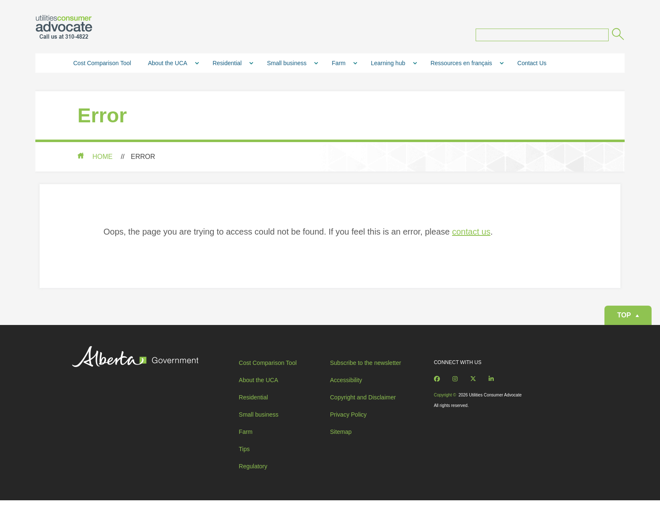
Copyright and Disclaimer (363, 407)
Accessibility (346, 390)
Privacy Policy (348, 425)
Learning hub (388, 65)
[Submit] (617, 37)
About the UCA (167, 65)
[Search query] (542, 37)
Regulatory (253, 476)
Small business (286, 65)
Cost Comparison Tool (102, 65)
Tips (244, 459)
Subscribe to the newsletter (365, 373)
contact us (468, 233)
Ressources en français (461, 65)
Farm (339, 65)
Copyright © (445, 405)
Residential (227, 65)
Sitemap (340, 442)
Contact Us (531, 65)
